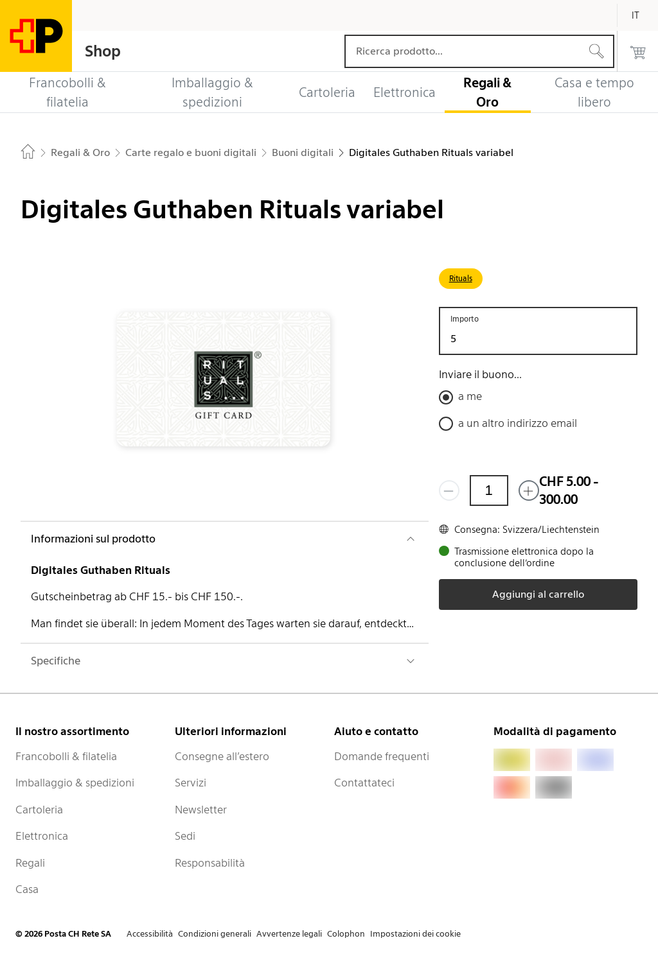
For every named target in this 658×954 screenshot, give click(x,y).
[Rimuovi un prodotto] (449, 490)
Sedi (185, 835)
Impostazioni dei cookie (415, 934)
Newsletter (201, 809)
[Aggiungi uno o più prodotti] (529, 490)
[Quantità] (489, 490)
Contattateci (364, 782)
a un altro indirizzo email (517, 423)
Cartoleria (39, 809)
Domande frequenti (381, 756)
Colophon (346, 934)
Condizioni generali (214, 934)
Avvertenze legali (289, 934)
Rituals (460, 278)
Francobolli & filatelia (66, 756)
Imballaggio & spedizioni (74, 782)
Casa (27, 889)
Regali (30, 862)
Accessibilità (150, 934)
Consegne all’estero (222, 756)
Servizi (190, 782)
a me (470, 396)
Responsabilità (210, 862)
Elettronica (41, 835)
